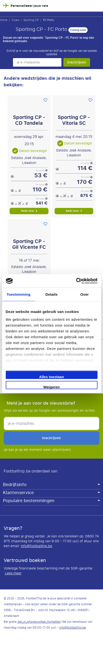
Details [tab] (52, 294)
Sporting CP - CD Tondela (29, 120)
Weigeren (51, 387)
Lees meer (13, 573)
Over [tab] (84, 294)
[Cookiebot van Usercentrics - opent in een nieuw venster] (76, 281)
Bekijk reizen (29, 211)
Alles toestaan (51, 377)
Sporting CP (31, 20)
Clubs (15, 20)
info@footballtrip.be (36, 546)
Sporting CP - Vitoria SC (74, 120)
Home (3, 20)
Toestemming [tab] (19, 294)
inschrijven (76, 62)
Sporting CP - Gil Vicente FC (29, 244)
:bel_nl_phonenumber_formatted (38, 621)
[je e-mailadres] (37, 62)
